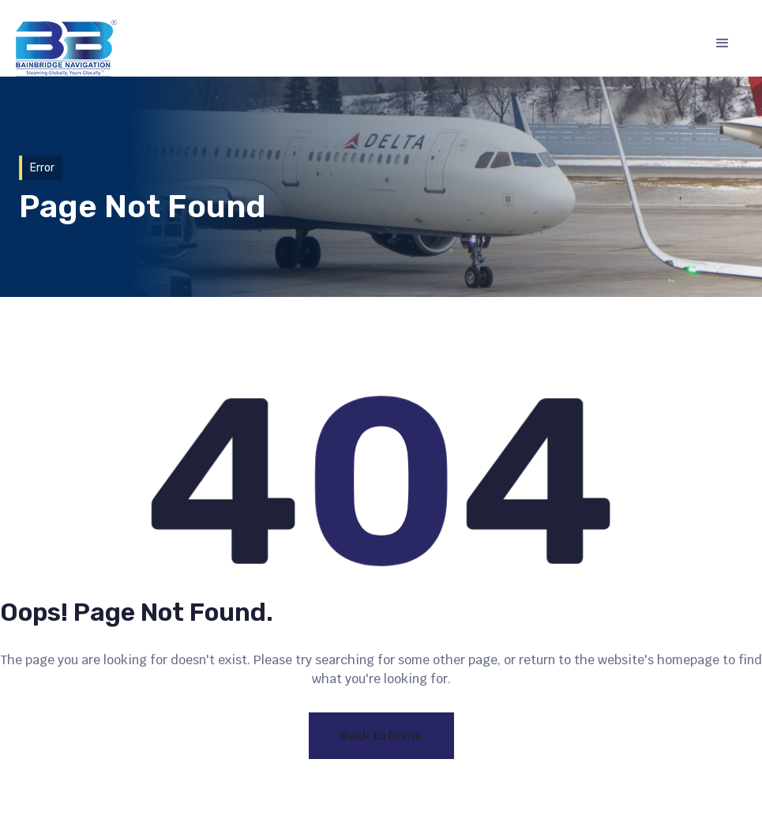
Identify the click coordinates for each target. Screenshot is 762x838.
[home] (66, 48)
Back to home (381, 735)
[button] (722, 43)
